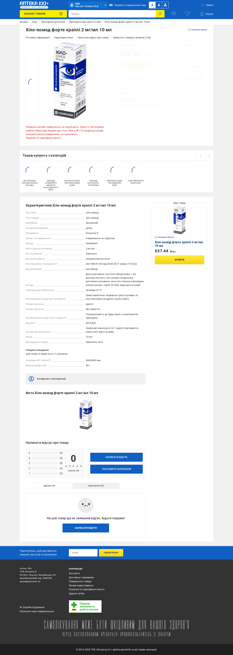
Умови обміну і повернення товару (139, 105)
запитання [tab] (94, 485)
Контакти (74, 573)
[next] (209, 155)
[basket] (206, 13)
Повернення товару (80, 581)
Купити (135, 64)
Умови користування (81, 585)
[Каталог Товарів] (43, 14)
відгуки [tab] (48, 485)
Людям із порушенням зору (127, 5)
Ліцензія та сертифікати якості (43, 138)
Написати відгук (116, 457)
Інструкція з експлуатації (47, 378)
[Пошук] (160, 14)
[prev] (200, 155)
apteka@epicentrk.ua (30, 581)
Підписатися (111, 552)
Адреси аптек (76, 593)
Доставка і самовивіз (81, 577)
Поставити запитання (116, 469)
